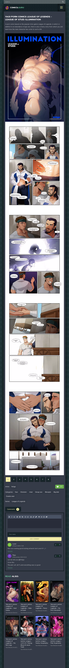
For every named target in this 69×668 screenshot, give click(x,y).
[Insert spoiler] (44, 517)
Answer (10, 551)
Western (23, 492)
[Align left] (17, 517)
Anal (31, 492)
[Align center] (19, 517)
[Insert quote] (39, 517)
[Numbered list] (28, 517)
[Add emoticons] (31, 517)
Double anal (10, 496)
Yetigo (13, 487)
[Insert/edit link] (33, 517)
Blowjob (48, 492)
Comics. (17, 7)
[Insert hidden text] (46, 517)
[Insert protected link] (36, 517)
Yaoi (16, 492)
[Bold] (9, 517)
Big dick (56, 492)
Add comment (34, 539)
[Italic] (11, 517)
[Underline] (14, 517)
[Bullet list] (25, 517)
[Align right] (22, 517)
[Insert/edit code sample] (41, 517)
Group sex (38, 492)
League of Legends (18, 501)
